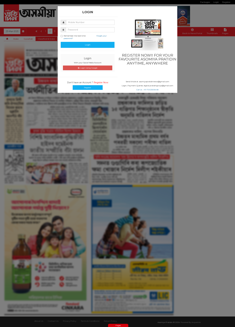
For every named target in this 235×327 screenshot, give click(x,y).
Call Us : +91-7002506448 (147, 89)
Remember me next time (84, 37)
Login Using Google (87, 68)
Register (87, 87)
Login (87, 45)
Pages (118, 325)
